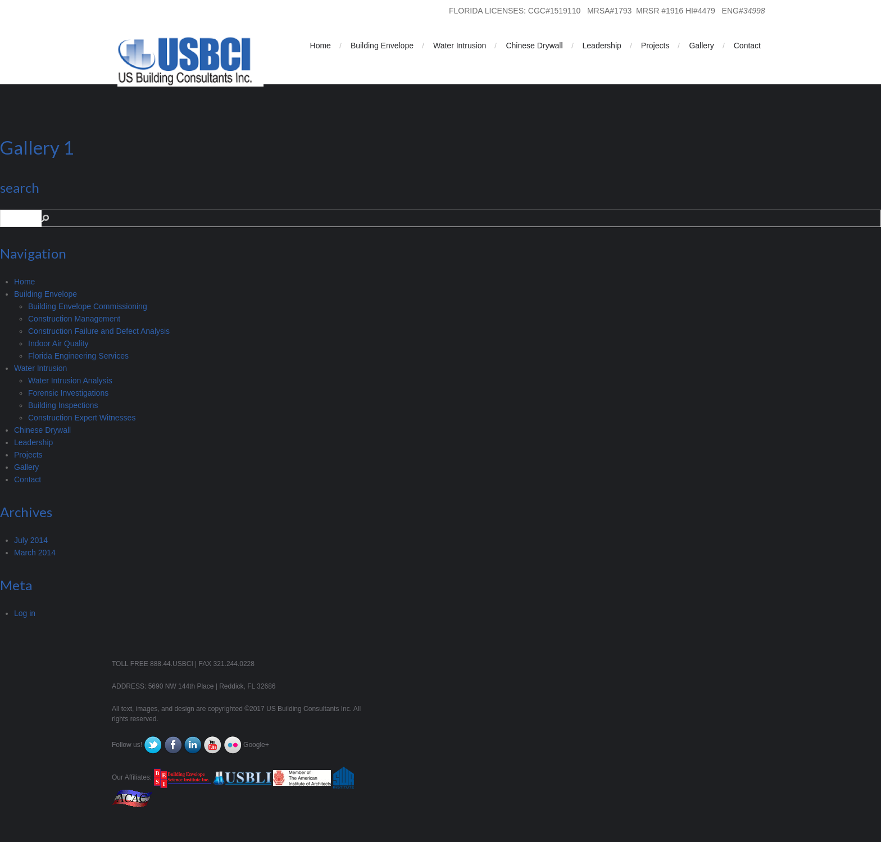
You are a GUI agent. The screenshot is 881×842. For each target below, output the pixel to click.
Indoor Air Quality (58, 343)
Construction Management (74, 318)
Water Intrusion (459, 45)
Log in (24, 613)
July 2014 (31, 540)
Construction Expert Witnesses (81, 417)
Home (320, 45)
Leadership (602, 45)
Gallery (701, 45)
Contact (747, 45)
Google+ (256, 745)
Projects (655, 45)
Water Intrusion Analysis (70, 380)
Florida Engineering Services (78, 355)
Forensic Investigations (68, 392)
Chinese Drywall (534, 45)
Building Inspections (63, 405)
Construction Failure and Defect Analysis (99, 331)
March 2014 (35, 552)
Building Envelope (382, 45)
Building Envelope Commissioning (87, 306)
